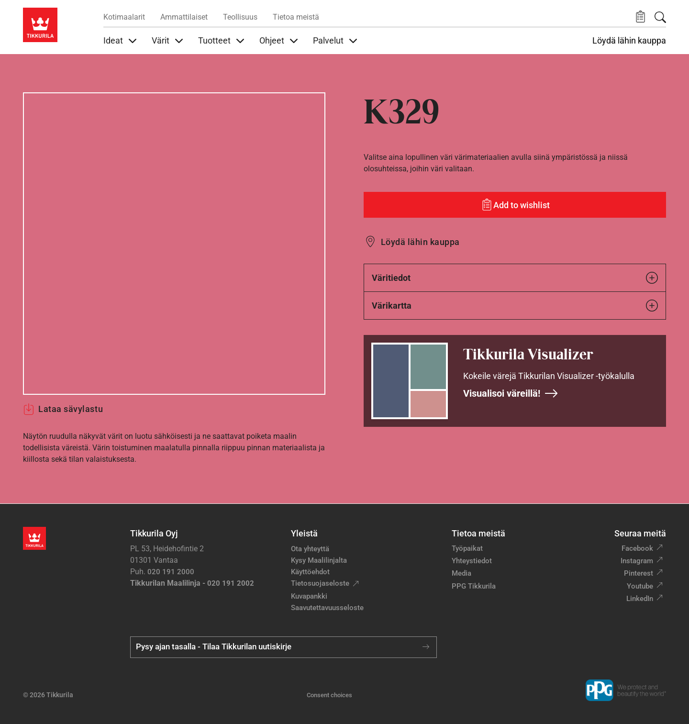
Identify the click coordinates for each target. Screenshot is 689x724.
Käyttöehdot (310, 572)
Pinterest (638, 573)
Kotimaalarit (124, 17)
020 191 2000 (170, 572)
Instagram (637, 561)
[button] (640, 17)
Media (461, 573)
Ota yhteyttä (310, 549)
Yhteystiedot (472, 561)
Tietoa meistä (296, 17)
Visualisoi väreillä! (510, 393)
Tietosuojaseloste (320, 583)
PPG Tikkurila (474, 586)
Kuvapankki (309, 596)
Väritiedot (515, 278)
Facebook (637, 548)
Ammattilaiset (184, 17)
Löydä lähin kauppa (629, 40)
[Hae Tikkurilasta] (660, 17)
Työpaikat (467, 548)
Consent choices (329, 695)
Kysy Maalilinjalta (319, 560)
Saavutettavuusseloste (327, 607)
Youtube (640, 586)
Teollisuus (240, 17)
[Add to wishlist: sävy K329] (515, 205)
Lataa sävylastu (63, 409)
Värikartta (515, 306)
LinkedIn (639, 598)
